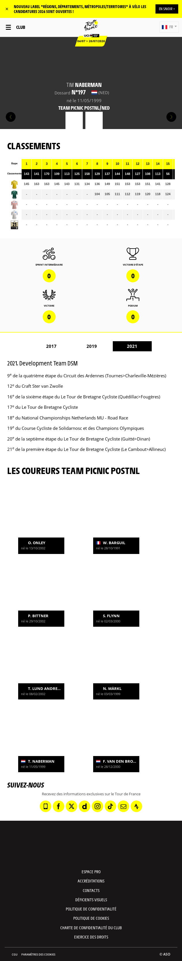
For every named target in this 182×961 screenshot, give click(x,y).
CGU (15, 954)
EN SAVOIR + (167, 8)
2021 (132, 346)
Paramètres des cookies (38, 954)
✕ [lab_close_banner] (7, 9)
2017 (51, 346)
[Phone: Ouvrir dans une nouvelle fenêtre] (45, 806)
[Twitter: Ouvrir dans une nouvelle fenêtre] (71, 806)
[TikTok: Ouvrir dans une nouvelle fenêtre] (110, 806)
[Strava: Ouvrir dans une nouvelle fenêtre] (136, 806)
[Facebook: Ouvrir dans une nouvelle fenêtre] (58, 806)
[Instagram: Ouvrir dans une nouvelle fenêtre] (97, 806)
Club (20, 27)
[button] (169, 27)
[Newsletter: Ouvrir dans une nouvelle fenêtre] (123, 806)
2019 (92, 346)
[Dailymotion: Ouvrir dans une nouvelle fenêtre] (84, 806)
